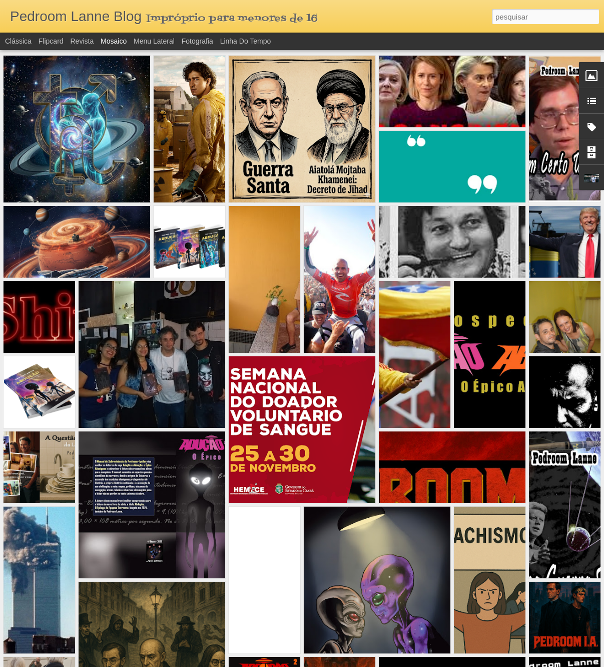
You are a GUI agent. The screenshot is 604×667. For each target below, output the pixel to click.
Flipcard (51, 41)
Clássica (18, 41)
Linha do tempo (245, 41)
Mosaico (114, 41)
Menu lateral (154, 41)
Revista (82, 41)
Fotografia (197, 41)
